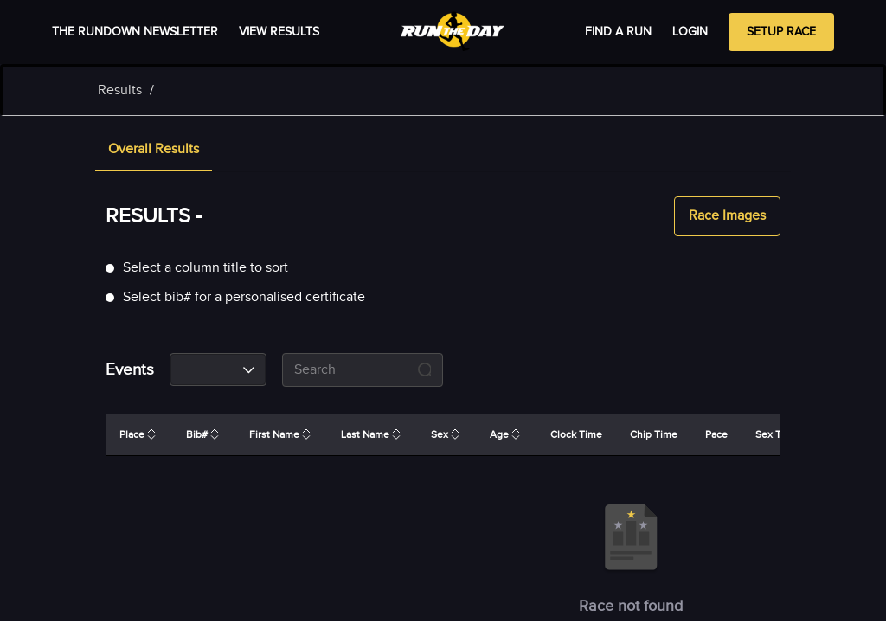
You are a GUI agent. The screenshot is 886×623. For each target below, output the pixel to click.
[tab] (153, 150)
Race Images (727, 216)
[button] (153, 150)
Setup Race (781, 32)
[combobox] (218, 369)
